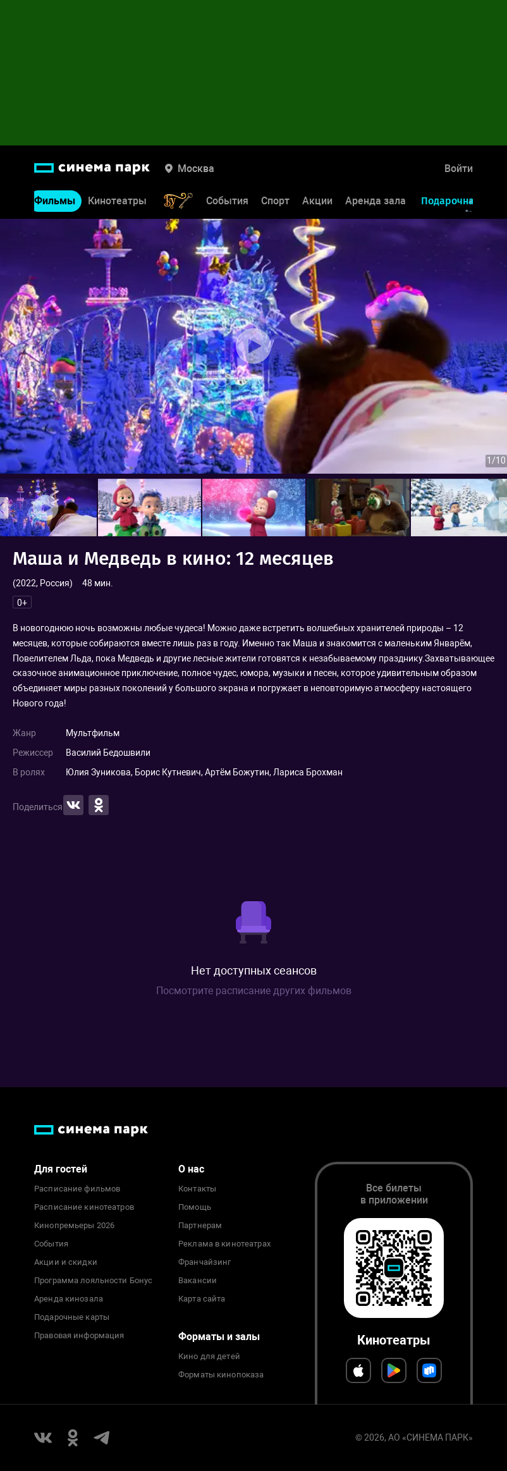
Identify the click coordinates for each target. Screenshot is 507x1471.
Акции (317, 201)
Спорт (275, 201)
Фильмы (54, 201)
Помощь (194, 1207)
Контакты (197, 1189)
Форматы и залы (219, 1337)
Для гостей (60, 1169)
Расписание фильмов (77, 1189)
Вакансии (197, 1280)
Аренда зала (375, 201)
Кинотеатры (117, 201)
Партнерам (200, 1225)
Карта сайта (201, 1299)
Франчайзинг (204, 1262)
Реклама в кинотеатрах (224, 1244)
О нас (191, 1169)
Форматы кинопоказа (221, 1374)
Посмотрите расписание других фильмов (253, 991)
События (227, 201)
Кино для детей (209, 1356)
